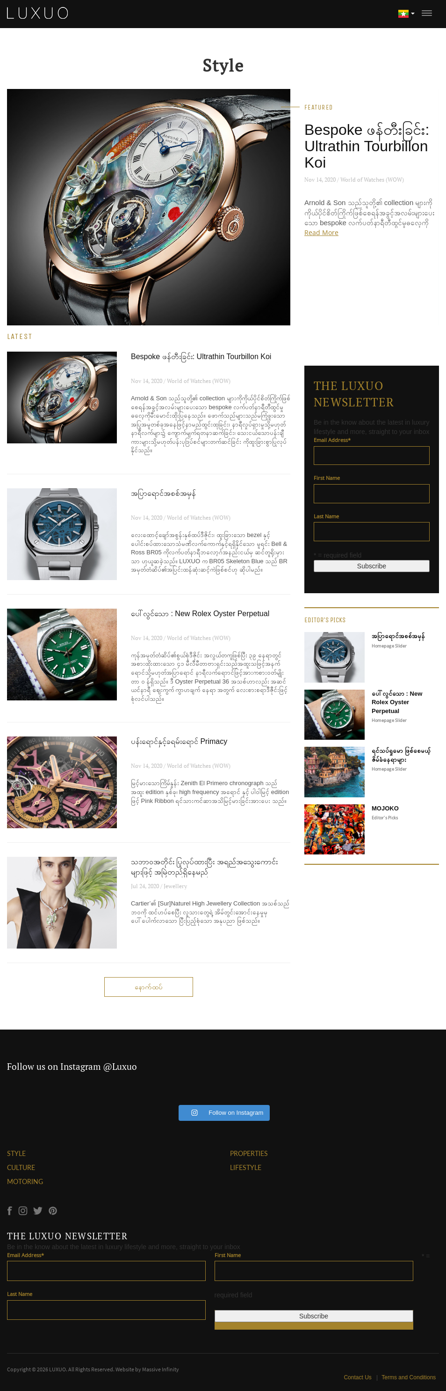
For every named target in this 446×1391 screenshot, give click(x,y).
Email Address (332, 439)
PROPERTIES (249, 1153)
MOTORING (25, 1181)
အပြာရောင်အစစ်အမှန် (163, 493)
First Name (327, 477)
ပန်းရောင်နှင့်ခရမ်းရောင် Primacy (179, 741)
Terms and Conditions (409, 1377)
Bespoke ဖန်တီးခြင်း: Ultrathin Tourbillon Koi (366, 146)
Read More (321, 232)
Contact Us (358, 1377)
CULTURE (21, 1167)
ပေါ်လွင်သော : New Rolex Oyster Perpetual (200, 614)
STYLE (16, 1153)
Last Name (326, 516)
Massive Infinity (160, 1369)
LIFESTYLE (245, 1167)
